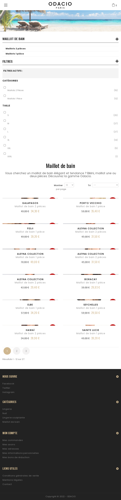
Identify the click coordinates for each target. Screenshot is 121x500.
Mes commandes (12, 440)
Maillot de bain (11, 421)
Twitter (6, 387)
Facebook (8, 383)
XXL (62, 148)
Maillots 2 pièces (16, 48)
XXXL (62, 156)
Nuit (4, 413)
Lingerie (7, 409)
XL (62, 140)
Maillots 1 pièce (15, 53)
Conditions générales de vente (20, 475)
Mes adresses (10, 448)
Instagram (8, 392)
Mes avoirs (8, 444)
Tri (89, 185)
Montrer (58, 185)
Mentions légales (12, 480)
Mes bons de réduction (16, 457)
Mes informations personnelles (20, 453)
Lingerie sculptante (13, 417)
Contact (7, 484)
